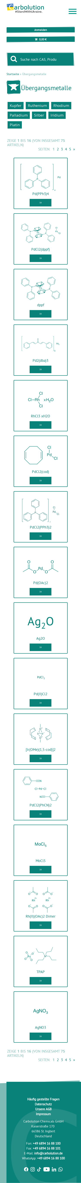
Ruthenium (37, 105)
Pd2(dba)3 (40, 360)
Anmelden (40, 30)
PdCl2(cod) (40, 471)
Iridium (57, 115)
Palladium (19, 115)
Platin (15, 124)
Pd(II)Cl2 (40, 694)
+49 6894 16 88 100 (46, 1143)
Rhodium (61, 105)
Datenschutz (43, 1104)
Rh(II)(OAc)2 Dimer (41, 916)
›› (41, 202)
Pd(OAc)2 (40, 582)
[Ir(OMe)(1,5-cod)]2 (41, 749)
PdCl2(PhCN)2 (41, 805)
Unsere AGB (43, 1109)
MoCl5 (41, 860)
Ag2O (40, 638)
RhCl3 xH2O (40, 416)
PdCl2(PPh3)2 (40, 527)
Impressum (43, 1114)
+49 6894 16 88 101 (46, 1148)
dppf (40, 305)
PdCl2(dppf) (40, 249)
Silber (39, 115)
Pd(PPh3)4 (40, 193)
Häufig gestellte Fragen (43, 1099)
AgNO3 (40, 1027)
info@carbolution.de (48, 1153)
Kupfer (15, 105)
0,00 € (40, 39)
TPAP (41, 971)
